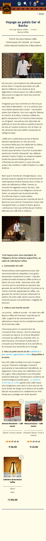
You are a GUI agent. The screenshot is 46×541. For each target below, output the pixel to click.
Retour (41, 14)
